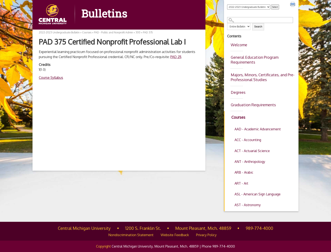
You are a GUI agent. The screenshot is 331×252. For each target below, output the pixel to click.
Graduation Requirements (253, 104)
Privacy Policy (206, 235)
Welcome (239, 44)
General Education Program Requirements (254, 59)
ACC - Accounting (248, 140)
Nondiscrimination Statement (130, 235)
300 (138, 32)
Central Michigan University (84, 228)
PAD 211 (175, 57)
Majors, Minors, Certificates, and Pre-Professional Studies (262, 77)
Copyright (103, 246)
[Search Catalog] (260, 20)
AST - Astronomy (248, 205)
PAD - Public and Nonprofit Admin (113, 32)
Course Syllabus (51, 77)
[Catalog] (248, 7)
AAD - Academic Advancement (258, 129)
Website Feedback (175, 235)
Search (258, 26)
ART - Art (241, 183)
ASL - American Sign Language (258, 194)
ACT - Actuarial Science (252, 151)
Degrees (238, 92)
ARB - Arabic (244, 172)
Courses (238, 117)
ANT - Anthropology (250, 161)
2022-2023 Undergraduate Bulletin (59, 32)
